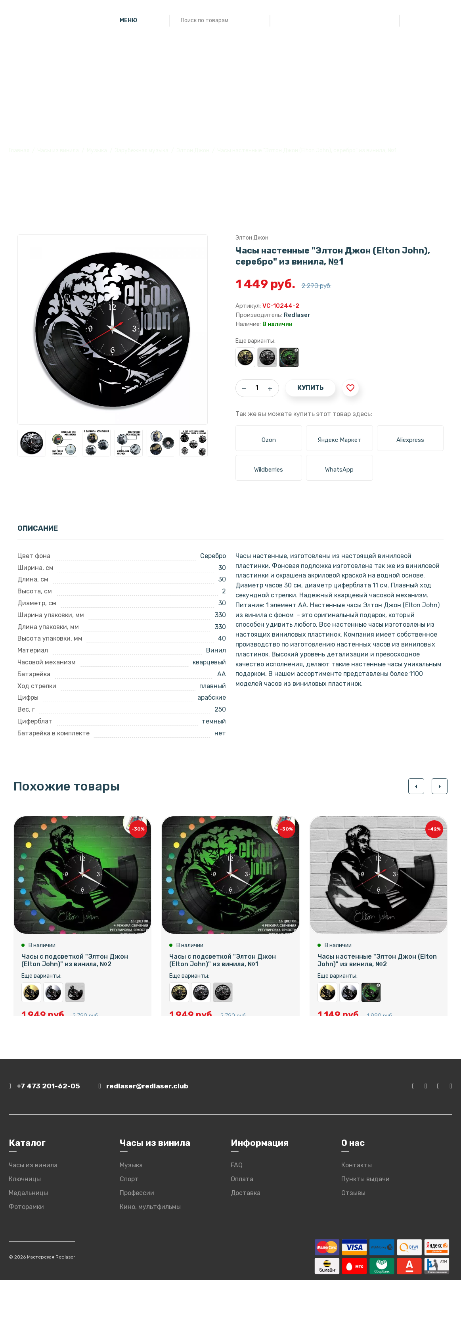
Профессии (137, 1235)
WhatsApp (339, 469)
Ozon (269, 439)
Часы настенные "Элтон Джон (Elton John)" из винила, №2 (74, 999)
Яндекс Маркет (339, 439)
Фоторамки (26, 1249)
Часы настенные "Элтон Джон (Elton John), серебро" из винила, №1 (200, 999)
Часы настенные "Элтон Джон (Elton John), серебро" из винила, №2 (53, 999)
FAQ (237, 1207)
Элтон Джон (192, 150)
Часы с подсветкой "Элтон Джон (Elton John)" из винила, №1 (288, 357)
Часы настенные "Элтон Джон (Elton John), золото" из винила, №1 (245, 357)
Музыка (97, 150)
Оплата (242, 1221)
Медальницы (28, 1235)
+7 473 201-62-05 (45, 1128)
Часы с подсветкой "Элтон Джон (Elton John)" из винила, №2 (74, 967)
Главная (19, 150)
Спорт (129, 1221)
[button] (416, 786)
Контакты (356, 1207)
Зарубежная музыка (141, 150)
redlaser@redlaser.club (150, 1128)
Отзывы (353, 1235)
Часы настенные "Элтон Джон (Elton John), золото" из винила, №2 (31, 999)
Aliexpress (410, 439)
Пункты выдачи (365, 1221)
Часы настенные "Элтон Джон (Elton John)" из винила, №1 (267, 357)
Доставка (245, 1235)
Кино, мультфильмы (150, 1249)
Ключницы (25, 1221)
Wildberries (268, 469)
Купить (310, 387)
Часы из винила (58, 150)
